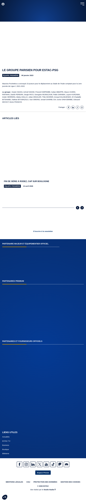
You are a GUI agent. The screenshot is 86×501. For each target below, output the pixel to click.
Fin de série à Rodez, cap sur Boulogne (26, 181)
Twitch (59, 464)
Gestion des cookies (70, 482)
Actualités (6, 437)
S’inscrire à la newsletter (43, 231)
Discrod (66, 464)
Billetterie (5, 453)
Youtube (46, 464)
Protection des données (45, 482)
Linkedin (32, 464)
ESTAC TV (6, 441)
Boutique (5, 449)
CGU (28, 482)
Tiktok (53, 464)
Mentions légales (14, 482)
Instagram (26, 464)
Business (5, 445)
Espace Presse (43, 473)
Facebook (19, 464)
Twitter (39, 464)
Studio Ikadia (50, 490)
